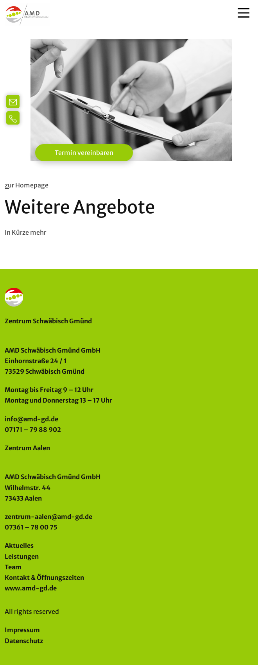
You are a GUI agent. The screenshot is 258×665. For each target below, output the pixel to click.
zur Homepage (26, 185)
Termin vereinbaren (84, 153)
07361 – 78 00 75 (31, 527)
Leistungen (22, 556)
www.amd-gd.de (31, 588)
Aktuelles (19, 545)
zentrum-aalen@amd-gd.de (48, 517)
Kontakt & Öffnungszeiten (44, 577)
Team (13, 567)
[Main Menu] (243, 13)
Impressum (22, 630)
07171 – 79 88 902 (33, 429)
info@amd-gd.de (31, 419)
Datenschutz (24, 641)
